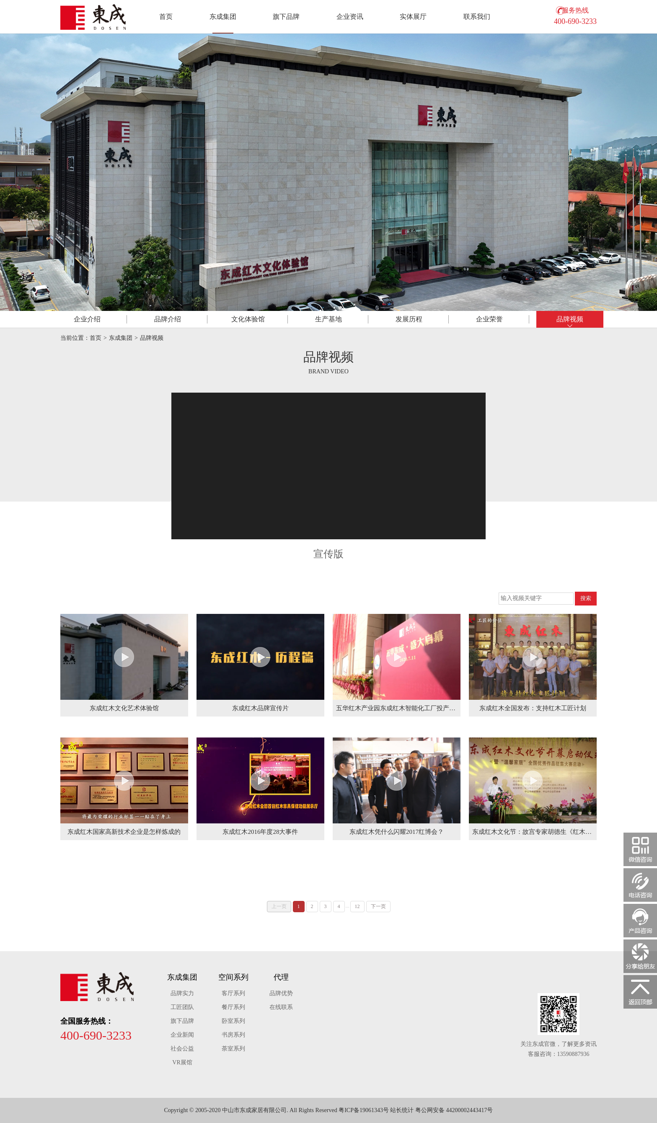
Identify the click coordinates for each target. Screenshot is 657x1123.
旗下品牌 (286, 16)
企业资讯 (349, 16)
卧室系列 (233, 1021)
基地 (328, 319)
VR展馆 (182, 1062)
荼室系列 (233, 1048)
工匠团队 (182, 1007)
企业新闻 (182, 1035)
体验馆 (248, 319)
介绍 (87, 319)
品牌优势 (281, 993)
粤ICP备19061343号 (364, 1110)
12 (357, 906)
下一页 (378, 906)
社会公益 (182, 1048)
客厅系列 (233, 993)
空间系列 (233, 977)
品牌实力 (182, 993)
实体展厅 (413, 16)
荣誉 (489, 319)
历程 (409, 319)
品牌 (167, 319)
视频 (569, 319)
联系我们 (476, 16)
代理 (281, 977)
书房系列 (233, 1035)
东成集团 (223, 16)
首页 (166, 16)
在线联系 (281, 1007)
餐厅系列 (233, 1007)
